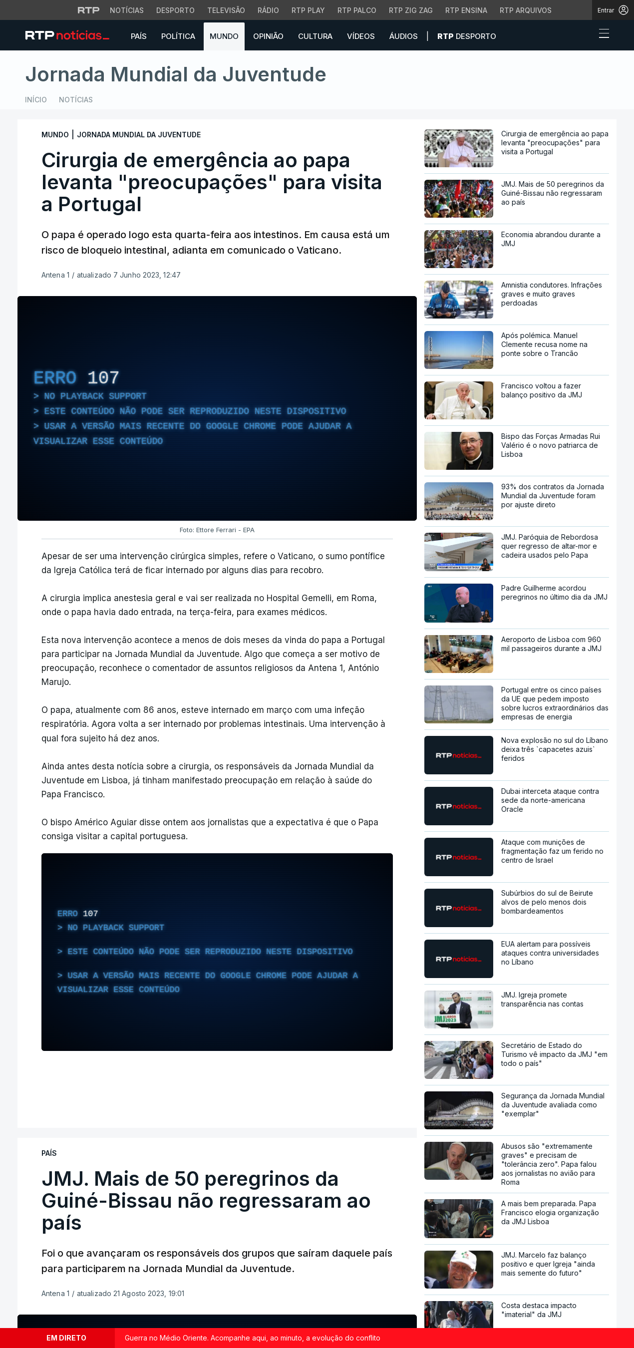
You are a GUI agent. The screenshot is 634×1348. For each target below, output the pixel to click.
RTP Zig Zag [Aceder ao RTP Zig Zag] (411, 10)
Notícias (76, 99)
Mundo (224, 36)
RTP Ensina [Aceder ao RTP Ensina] (466, 10)
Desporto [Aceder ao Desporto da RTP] (175, 10)
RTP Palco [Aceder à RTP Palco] (356, 10)
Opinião (268, 36)
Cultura (315, 36)
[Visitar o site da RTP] (89, 10)
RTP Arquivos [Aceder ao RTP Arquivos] (526, 10)
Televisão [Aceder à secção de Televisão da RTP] (226, 10)
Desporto (466, 36)
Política (178, 36)
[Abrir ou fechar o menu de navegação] (601, 35)
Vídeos (361, 36)
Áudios (403, 36)
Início (36, 99)
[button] (585, 36)
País (139, 36)
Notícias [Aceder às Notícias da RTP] (127, 10)
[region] (217, 408)
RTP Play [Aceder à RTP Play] (308, 10)
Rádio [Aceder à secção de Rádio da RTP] (268, 10)
